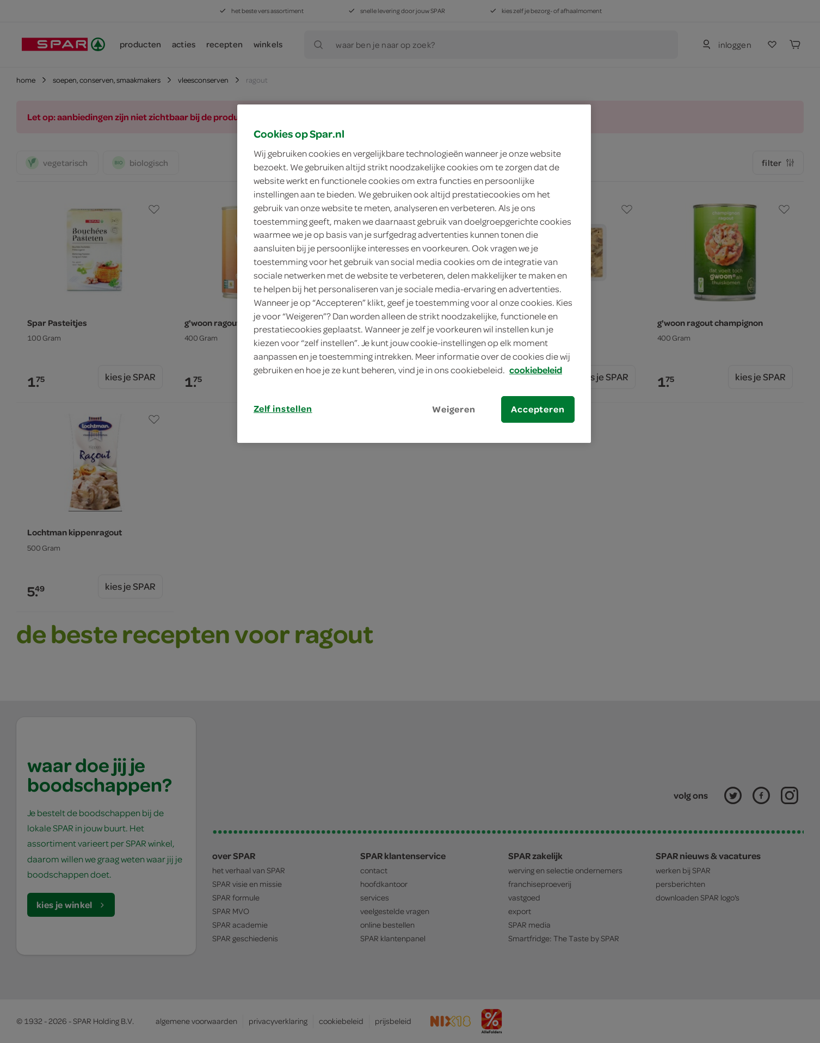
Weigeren (454, 409)
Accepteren (537, 409)
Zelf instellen (283, 409)
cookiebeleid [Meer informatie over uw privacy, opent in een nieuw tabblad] (535, 370)
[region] (414, 273)
